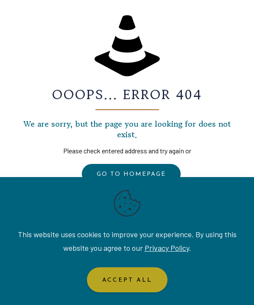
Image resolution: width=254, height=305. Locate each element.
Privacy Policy (167, 247)
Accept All (127, 280)
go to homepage (131, 174)
